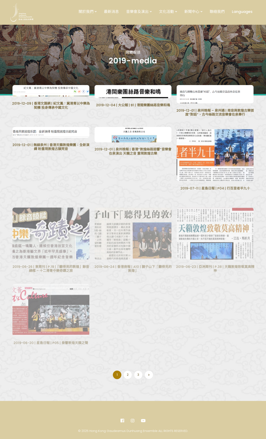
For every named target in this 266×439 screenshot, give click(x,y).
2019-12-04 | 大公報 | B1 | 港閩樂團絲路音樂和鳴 (133, 106)
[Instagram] (132, 421)
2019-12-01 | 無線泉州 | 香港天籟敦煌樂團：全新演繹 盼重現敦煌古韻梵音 (50, 156)
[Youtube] (143, 421)
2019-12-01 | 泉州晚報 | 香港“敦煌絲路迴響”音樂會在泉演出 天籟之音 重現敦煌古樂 (133, 160)
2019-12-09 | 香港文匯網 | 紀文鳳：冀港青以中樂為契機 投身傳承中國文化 (51, 105)
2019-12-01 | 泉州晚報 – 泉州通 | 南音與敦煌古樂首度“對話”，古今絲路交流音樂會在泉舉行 (215, 113)
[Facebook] (122, 421)
